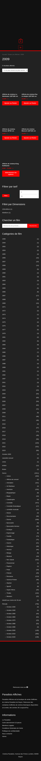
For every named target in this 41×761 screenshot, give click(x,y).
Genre (4, 473)
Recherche (33, 226)
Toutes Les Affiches (14, 54)
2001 (3, 382)
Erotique (9, 529)
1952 (3, 246)
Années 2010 (11, 634)
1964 (3, 284)
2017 (3, 431)
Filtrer (6, 195)
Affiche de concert (12, 479)
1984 (3, 348)
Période (4, 604)
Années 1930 (11, 607)
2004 (3, 394)
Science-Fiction (12, 579)
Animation (10, 483)
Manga (9, 553)
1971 (3, 307)
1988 (3, 363)
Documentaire (11, 516)
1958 (3, 265)
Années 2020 (11, 637)
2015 (3, 424)
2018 (3, 435)
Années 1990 (11, 627)
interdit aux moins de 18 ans (11, 600)
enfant (4, 465)
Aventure (9, 489)
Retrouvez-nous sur (20, 687)
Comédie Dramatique (14, 506)
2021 (3, 443)
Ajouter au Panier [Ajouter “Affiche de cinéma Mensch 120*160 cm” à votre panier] (30, 138)
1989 (3, 367)
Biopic (9, 496)
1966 (3, 292)
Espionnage (10, 533)
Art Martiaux (11, 486)
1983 (3, 344)
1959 (3, 269)
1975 (3, 322)
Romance (10, 576)
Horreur (9, 549)
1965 (3, 288)
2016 (3, 428)
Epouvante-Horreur (13, 526)
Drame (9, 519)
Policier (9, 573)
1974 (3, 318)
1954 (3, 250)
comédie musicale (12, 509)
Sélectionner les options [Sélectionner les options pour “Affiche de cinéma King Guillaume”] (11, 173)
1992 (3, 375)
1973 (3, 314)
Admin (4, 736)
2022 (3, 446)
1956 (3, 258)
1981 (3, 337)
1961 (3, 277)
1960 (3, 273)
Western (9, 596)
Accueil (4, 54)
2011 (3, 416)
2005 (3, 397)
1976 (3, 326)
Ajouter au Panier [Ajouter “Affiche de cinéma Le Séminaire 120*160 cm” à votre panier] (10, 103)
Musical (9, 556)
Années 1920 (6, 454)
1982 (3, 341)
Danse (9, 513)
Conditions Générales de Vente (12, 728)
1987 (3, 360)
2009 (3, 412)
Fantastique (10, 539)
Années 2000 (11, 630)
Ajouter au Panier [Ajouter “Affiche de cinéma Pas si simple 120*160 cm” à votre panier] (30, 103)
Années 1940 (11, 610)
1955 (3, 254)
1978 (3, 333)
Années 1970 (11, 620)
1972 (3, 311)
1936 (3, 239)
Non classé (10, 559)
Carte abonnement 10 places (11, 722)
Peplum (9, 566)
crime (4, 462)
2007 (3, 405)
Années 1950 (11, 613)
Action (9, 476)
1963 (3, 280)
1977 (3, 329)
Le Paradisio (6, 720)
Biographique (11, 493)
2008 (3, 409)
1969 (3, 303)
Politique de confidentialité (11, 731)
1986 (3, 356)
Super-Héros (11, 590)
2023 (3, 450)
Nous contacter (7, 734)
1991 (3, 371)
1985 (3, 352)
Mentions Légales (8, 725)
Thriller (9, 593)
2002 (3, 386)
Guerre (9, 543)
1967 (3, 295)
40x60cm (5, 212)
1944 (3, 243)
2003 (3, 390)
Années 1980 (11, 623)
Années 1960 (11, 617)
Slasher (9, 583)
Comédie (10, 503)
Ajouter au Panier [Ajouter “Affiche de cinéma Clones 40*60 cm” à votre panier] (10, 138)
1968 (3, 299)
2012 (3, 420)
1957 (3, 261)
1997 (3, 378)
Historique (10, 546)
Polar (8, 569)
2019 (3, 439)
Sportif (9, 586)
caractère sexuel (7, 458)
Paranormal (10, 563)
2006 (3, 401)
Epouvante (10, 523)
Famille (9, 536)
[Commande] (15, 70)
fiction (4, 469)
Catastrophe (11, 499)
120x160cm (6, 209)
